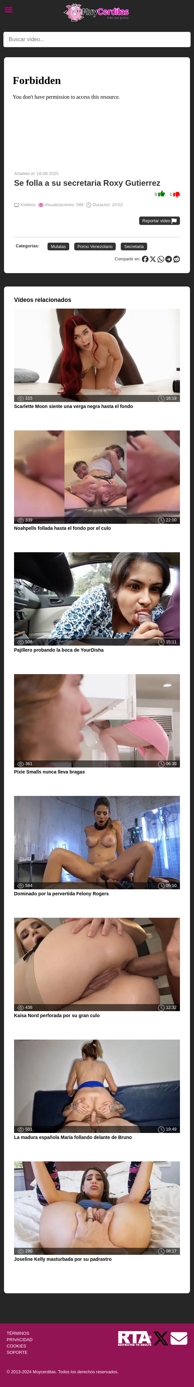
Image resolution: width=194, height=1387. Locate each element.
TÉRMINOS (18, 1333)
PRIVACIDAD (19, 1339)
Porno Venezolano (95, 246)
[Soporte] (179, 1337)
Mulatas (58, 246)
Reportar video (159, 221)
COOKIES (16, 1346)
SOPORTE (17, 1352)
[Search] (97, 39)
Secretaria (133, 246)
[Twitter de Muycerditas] (162, 1337)
